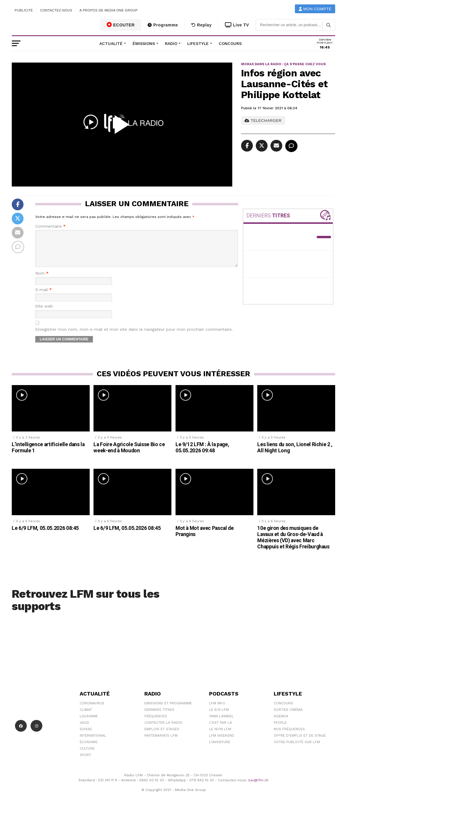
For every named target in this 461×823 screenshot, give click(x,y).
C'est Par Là (220, 730)
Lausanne (89, 723)
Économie (89, 749)
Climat (86, 717)
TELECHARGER (263, 120)
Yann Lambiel (221, 723)
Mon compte (315, 9)
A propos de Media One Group (109, 10)
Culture (87, 755)
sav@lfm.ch (258, 787)
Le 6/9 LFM (219, 717)
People (280, 730)
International (93, 742)
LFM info (217, 710)
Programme (163, 25)
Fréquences (155, 723)
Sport (85, 762)
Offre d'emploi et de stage (300, 742)
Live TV (237, 25)
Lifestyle (198, 43)
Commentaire (50, 226)
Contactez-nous (56, 10)
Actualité (111, 43)
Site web (44, 313)
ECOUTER (121, 24)
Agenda (281, 723)
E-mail (43, 297)
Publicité (24, 10)
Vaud (84, 730)
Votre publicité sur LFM (297, 749)
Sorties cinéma (288, 717)
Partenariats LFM (161, 742)
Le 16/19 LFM (220, 736)
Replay (201, 25)
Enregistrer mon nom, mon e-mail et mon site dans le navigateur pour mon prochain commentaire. (134, 336)
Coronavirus (92, 710)
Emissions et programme (168, 710)
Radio (171, 43)
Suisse (86, 736)
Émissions (144, 43)
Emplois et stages (161, 736)
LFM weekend (221, 742)
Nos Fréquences (289, 736)
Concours (230, 43)
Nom (42, 280)
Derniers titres (159, 717)
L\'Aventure (219, 749)
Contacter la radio (163, 730)
